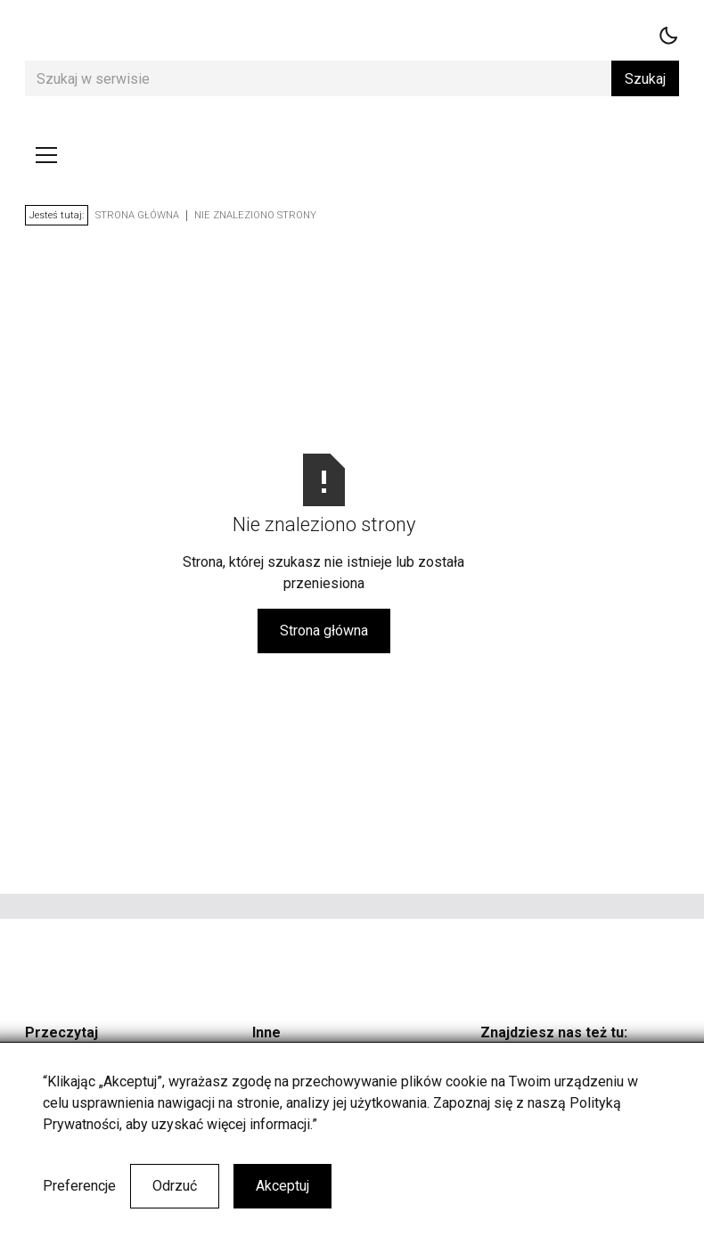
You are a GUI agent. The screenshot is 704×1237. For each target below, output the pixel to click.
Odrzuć (174, 1185)
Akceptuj (282, 1185)
